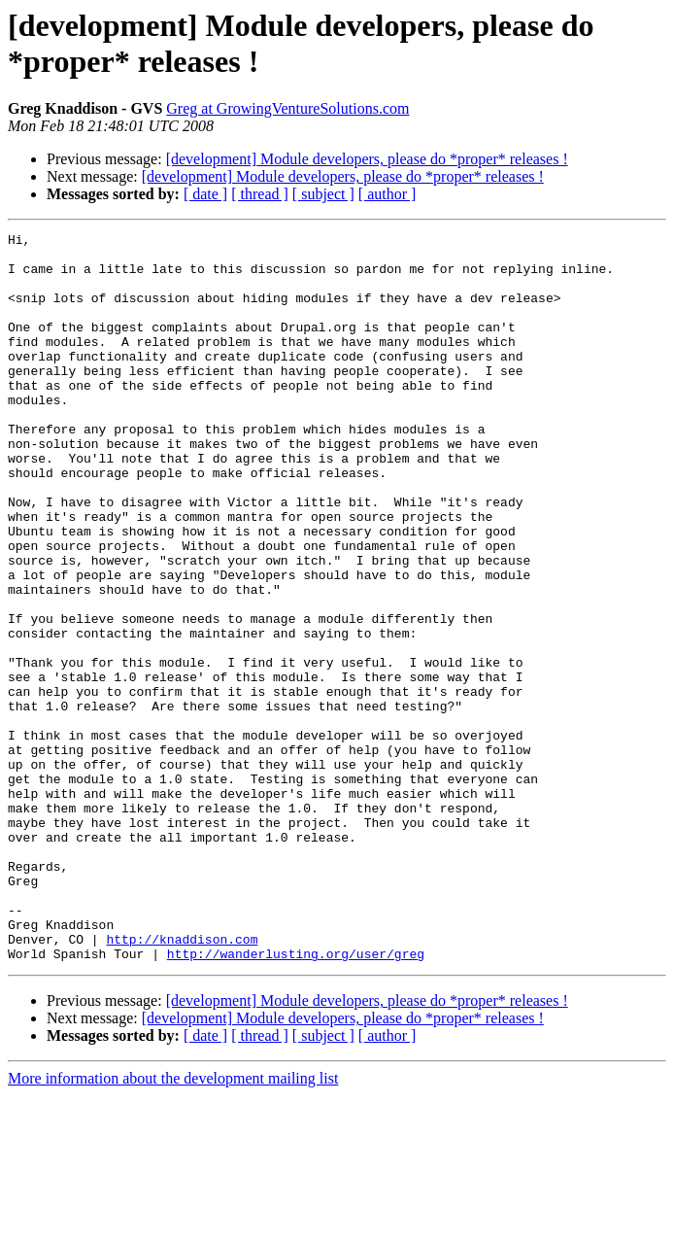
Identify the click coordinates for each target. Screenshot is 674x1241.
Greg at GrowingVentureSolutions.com (287, 108)
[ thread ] (259, 194)
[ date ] (205, 194)
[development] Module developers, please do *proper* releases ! (367, 159)
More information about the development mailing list (173, 1224)
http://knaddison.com (181, 1081)
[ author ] (387, 194)
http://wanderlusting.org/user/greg (295, 1099)
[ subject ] (323, 194)
